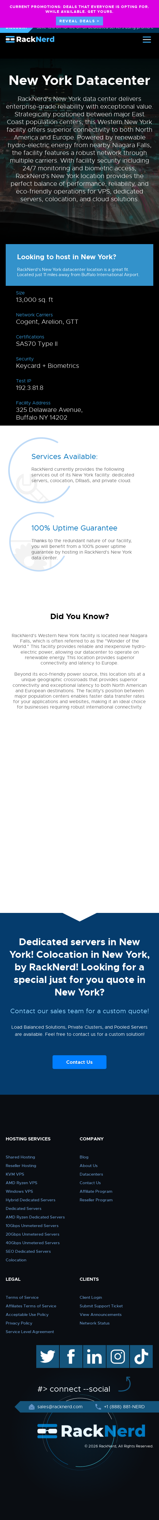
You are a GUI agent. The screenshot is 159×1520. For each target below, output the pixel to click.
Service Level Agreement (30, 1331)
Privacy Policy (19, 1323)
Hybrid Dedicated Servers (30, 1199)
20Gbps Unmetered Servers (32, 1234)
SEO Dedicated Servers (28, 1251)
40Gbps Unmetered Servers (33, 1242)
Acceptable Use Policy (27, 1314)
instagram (117, 1348)
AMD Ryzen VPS (21, 1182)
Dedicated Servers (23, 1208)
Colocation (16, 1259)
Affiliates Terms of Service (31, 1305)
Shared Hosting (20, 1157)
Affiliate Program (96, 1191)
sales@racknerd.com (60, 1407)
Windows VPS (19, 1191)
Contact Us (79, 1062)
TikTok (137, 1348)
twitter (43, 1348)
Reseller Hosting (21, 1165)
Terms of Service (22, 1297)
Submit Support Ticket (101, 1305)
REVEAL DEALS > (79, 21)
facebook (70, 1348)
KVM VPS (15, 1174)
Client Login (91, 1297)
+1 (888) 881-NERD (123, 1407)
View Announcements (101, 1314)
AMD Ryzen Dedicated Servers (35, 1217)
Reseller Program (96, 1199)
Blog (84, 1157)
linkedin (91, 1348)
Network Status (95, 1323)
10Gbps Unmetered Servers (32, 1225)
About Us (89, 1165)
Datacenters (91, 1174)
